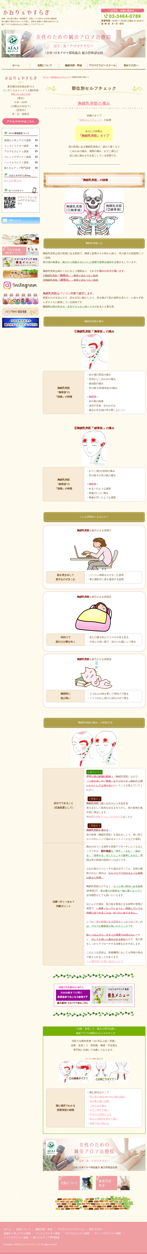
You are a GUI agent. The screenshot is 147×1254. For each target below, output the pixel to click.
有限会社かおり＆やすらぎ (27, 1244)
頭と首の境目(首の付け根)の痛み (107, 1096)
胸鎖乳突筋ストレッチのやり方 (105, 816)
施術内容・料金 (73, 65)
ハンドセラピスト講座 (16, 162)
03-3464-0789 (23, 94)
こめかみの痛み (98, 1105)
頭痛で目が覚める (99, 1123)
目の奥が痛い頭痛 (99, 1101)
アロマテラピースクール (102, 65)
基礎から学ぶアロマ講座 (17, 140)
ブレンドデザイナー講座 (17, 157)
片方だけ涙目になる (100, 1114)
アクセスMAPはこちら (21, 121)
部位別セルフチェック (60, 77)
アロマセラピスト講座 (16, 151)
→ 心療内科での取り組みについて (105, 961)
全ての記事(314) (13, 180)
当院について (44, 65)
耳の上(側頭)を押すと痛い (103, 1119)
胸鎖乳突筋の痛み (94, 103)
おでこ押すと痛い (99, 1110)
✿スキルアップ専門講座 (17, 168)
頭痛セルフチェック (90, 120)
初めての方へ (131, 65)
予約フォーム (14, 220)
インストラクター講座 (16, 146)
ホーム (16, 65)
